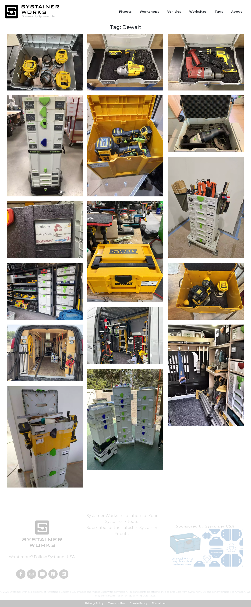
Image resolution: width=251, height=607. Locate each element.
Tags (219, 11)
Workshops (149, 11)
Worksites (198, 11)
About (236, 11)
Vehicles (174, 11)
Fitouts (125, 11)
